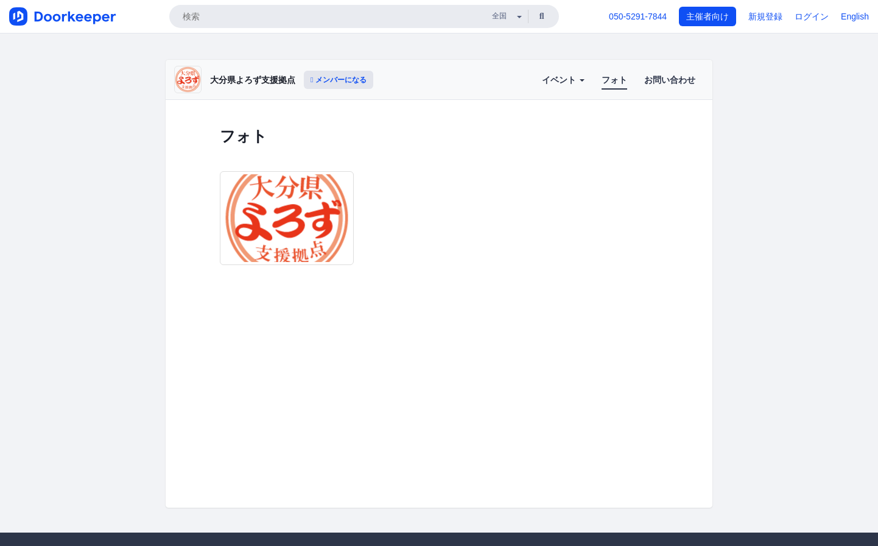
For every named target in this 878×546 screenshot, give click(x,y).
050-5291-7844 (638, 16)
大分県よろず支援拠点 (252, 80)
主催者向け (707, 16)
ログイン (812, 16)
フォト (614, 80)
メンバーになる (339, 80)
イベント (563, 80)
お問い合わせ (669, 80)
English (855, 16)
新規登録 (765, 16)
